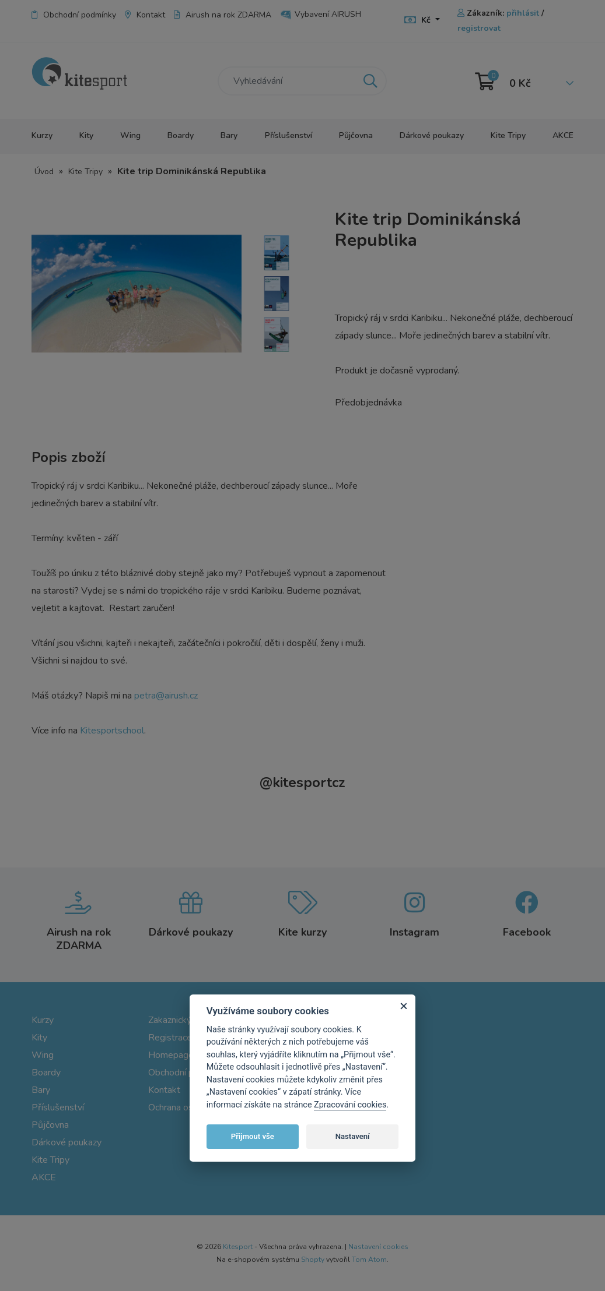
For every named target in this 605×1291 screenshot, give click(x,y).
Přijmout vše (252, 1136)
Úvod (44, 171)
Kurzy (42, 135)
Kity (86, 135)
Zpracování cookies (350, 1105)
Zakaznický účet (179, 1020)
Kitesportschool (112, 730)
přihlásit (522, 13)
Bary (229, 135)
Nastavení (352, 1136)
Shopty (312, 1259)
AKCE (562, 135)
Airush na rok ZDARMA (222, 14)
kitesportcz (302, 782)
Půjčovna (356, 135)
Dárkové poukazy (432, 135)
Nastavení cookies (378, 1246)
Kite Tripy (508, 135)
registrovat (479, 28)
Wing (130, 135)
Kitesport (238, 1246)
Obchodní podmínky (74, 14)
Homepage (171, 1055)
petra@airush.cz (166, 695)
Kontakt (145, 14)
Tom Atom (369, 1259)
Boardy (180, 135)
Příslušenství (288, 135)
